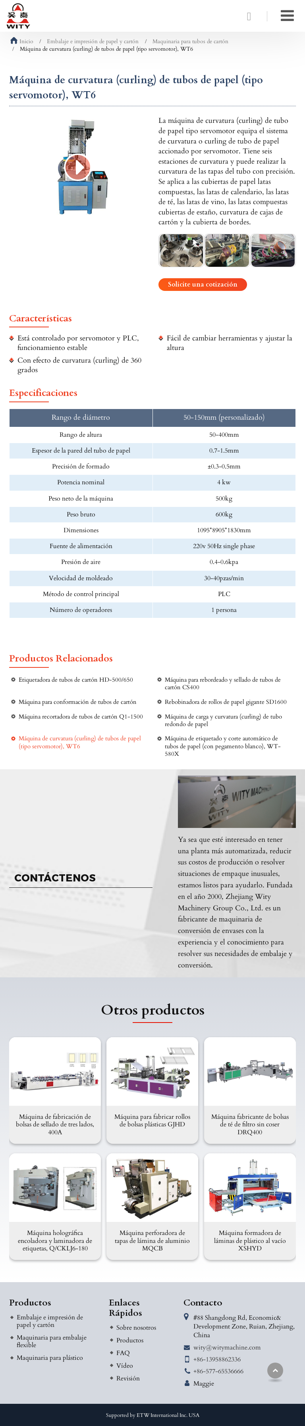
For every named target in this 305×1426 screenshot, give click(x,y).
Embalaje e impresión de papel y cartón (93, 41)
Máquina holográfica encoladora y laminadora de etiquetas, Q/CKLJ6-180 (55, 1240)
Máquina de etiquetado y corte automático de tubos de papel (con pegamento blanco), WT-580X (223, 746)
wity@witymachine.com (227, 1347)
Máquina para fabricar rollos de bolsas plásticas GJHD (152, 1121)
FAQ (123, 1353)
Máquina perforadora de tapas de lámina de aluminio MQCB (152, 1240)
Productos (30, 1303)
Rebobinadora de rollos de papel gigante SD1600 (226, 702)
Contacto (202, 1303)
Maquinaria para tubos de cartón (190, 41)
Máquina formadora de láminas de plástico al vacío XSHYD (250, 1240)
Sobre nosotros (136, 1327)
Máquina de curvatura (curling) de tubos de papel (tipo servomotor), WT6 (80, 742)
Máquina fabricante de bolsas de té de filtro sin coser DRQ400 (250, 1124)
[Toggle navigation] (287, 15)
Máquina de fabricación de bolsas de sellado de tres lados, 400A (55, 1124)
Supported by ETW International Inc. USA (152, 1415)
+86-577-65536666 (218, 1371)
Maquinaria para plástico (50, 1357)
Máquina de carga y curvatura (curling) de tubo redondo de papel (223, 720)
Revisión (128, 1378)
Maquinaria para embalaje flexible (52, 1341)
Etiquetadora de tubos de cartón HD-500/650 (76, 680)
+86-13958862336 (217, 1359)
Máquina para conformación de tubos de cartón (78, 702)
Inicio (21, 41)
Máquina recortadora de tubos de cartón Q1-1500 (81, 717)
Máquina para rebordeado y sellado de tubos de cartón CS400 (223, 684)
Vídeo (124, 1365)
